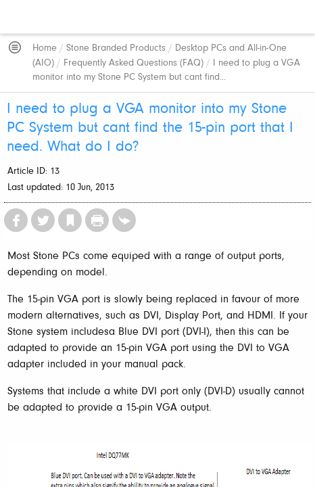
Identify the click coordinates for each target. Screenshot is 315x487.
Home (44, 48)
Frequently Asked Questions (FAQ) (133, 63)
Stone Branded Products (116, 48)
